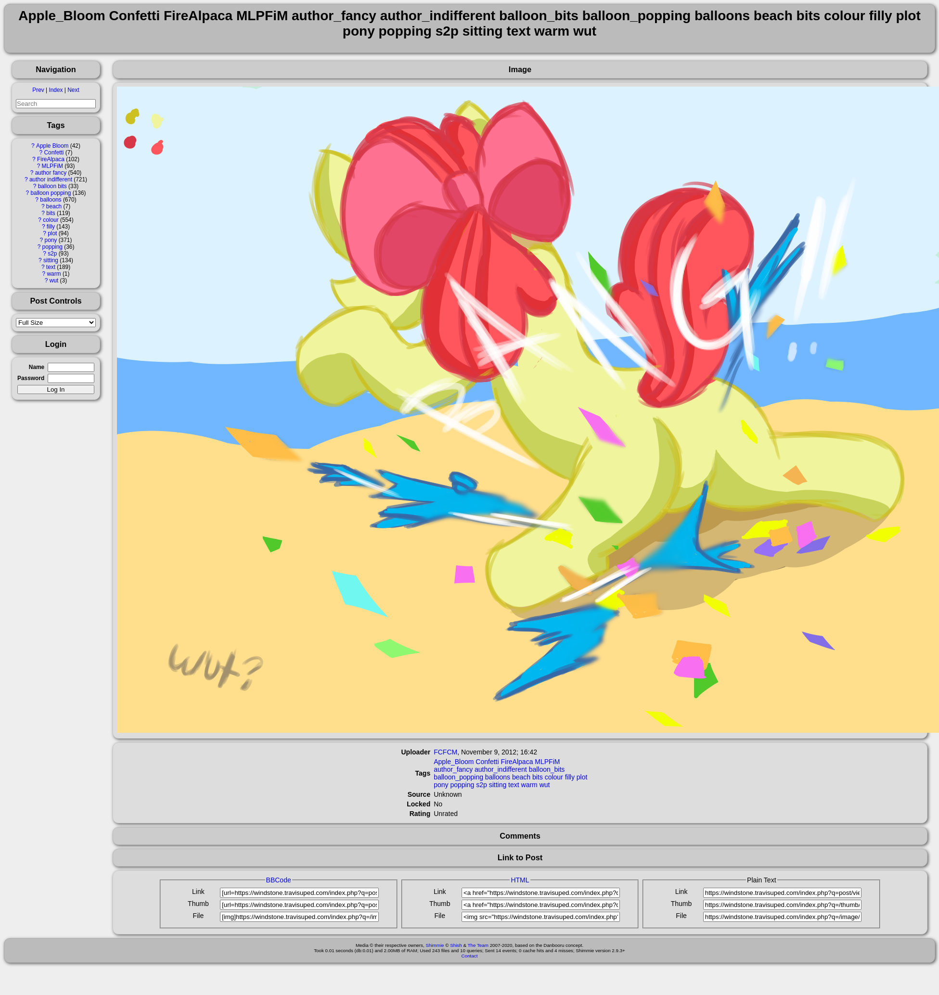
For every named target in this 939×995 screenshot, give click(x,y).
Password (30, 378)
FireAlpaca (50, 159)
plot (52, 233)
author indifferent (50, 179)
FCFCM (445, 752)
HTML (520, 880)
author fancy (50, 172)
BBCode (278, 880)
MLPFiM (52, 166)
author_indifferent (501, 769)
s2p (52, 253)
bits (50, 213)
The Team (478, 945)
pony (51, 240)
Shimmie (434, 945)
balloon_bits (547, 769)
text (50, 267)
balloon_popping (458, 777)
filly (51, 226)
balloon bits (52, 186)
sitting (50, 260)
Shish (456, 945)
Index (56, 90)
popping (52, 246)
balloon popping (50, 193)
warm (54, 273)
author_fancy (453, 769)
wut (54, 280)
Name (36, 367)
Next (73, 90)
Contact (470, 955)
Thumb (198, 903)
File (198, 915)
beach (54, 206)
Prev (38, 90)
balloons (50, 199)
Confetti (54, 152)
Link (198, 891)
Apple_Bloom (454, 761)
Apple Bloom (52, 145)
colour (50, 220)
